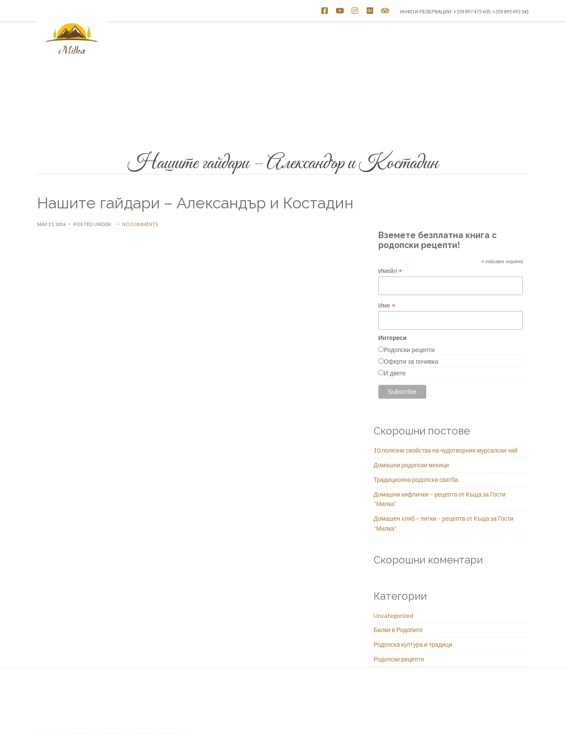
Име (387, 306)
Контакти (484, 34)
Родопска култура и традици (413, 644)
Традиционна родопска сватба (416, 479)
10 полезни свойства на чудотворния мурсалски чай (446, 450)
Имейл (390, 271)
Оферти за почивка (411, 361)
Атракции (353, 34)
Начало (255, 34)
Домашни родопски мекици (411, 465)
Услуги (448, 34)
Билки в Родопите (398, 629)
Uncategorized (393, 615)
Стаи (285, 34)
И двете (395, 373)
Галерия (315, 34)
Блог (516, 34)
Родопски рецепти (409, 349)
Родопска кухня (403, 34)
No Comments (140, 224)
